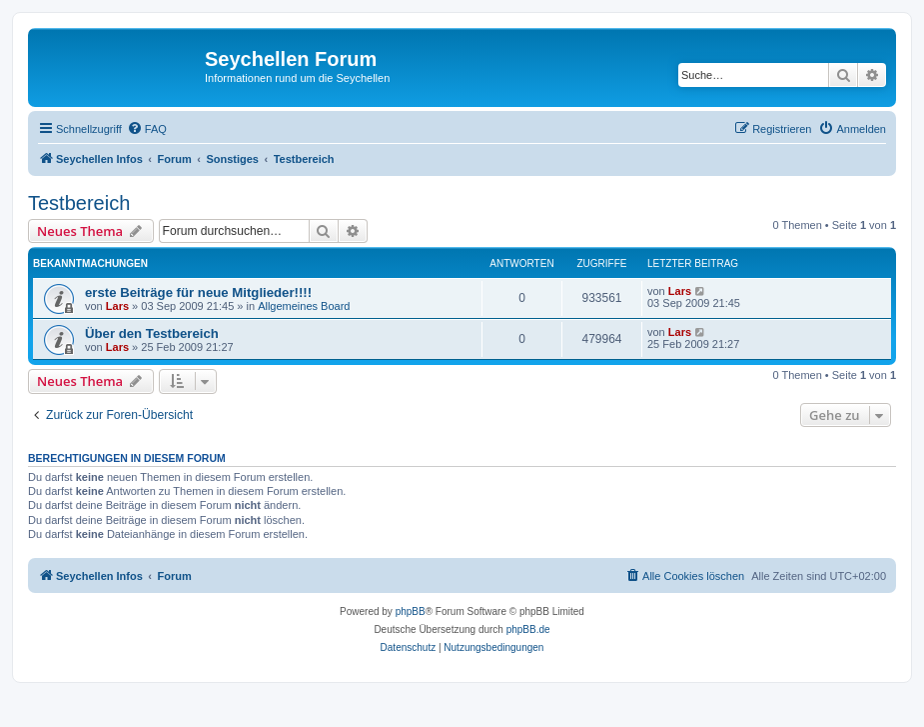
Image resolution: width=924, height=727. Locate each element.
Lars (117, 306)
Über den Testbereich (152, 333)
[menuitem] (147, 129)
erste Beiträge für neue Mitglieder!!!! (198, 292)
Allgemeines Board (304, 306)
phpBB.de (528, 629)
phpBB (411, 611)
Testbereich (79, 203)
